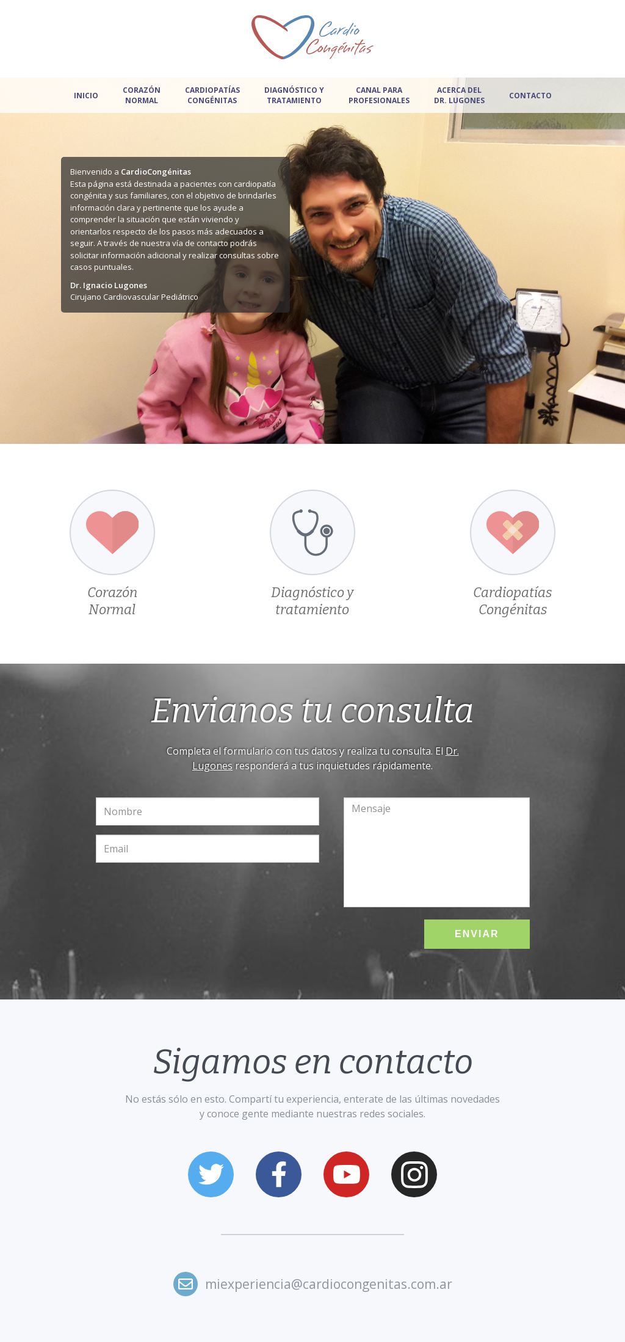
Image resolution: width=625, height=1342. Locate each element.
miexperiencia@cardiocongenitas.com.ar (328, 1284)
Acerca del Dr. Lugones (459, 95)
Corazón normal (142, 95)
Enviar (477, 934)
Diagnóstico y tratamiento (294, 95)
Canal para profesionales (379, 95)
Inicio (86, 95)
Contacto (530, 95)
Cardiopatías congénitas (212, 95)
